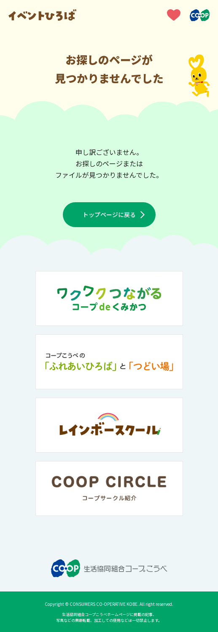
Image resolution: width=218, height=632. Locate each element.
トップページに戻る (109, 214)
